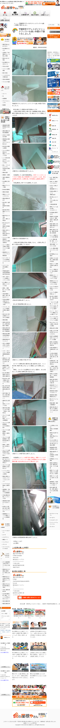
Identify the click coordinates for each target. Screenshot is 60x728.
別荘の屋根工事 (6, 601)
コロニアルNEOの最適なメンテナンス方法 (54, 288)
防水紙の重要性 (6, 189)
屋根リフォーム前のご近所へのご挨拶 (54, 477)
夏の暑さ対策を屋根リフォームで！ (6, 211)
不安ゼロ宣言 (6, 66)
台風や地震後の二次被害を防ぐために (54, 349)
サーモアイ (52, 517)
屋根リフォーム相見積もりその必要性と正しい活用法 (54, 472)
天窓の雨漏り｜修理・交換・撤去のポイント (6, 295)
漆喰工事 (54, 125)
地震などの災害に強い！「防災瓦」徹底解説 (54, 375)
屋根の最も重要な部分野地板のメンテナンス (6, 335)
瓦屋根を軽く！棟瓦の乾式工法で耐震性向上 (54, 362)
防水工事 (54, 142)
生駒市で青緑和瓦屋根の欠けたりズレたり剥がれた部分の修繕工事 (50, 604)
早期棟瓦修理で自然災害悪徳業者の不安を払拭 (6, 272)
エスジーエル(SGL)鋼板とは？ (6, 267)
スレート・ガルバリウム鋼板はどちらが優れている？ (54, 312)
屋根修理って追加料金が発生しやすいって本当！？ (54, 483)
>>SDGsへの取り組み (5, 630)
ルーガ (4, 534)
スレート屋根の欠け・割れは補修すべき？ (54, 271)
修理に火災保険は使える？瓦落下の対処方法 (54, 343)
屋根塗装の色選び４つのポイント (6, 502)
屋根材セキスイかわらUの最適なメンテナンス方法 (54, 282)
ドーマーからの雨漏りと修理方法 (6, 485)
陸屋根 (4, 105)
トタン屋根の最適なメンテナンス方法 (54, 250)
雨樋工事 (54, 138)
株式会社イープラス (18, 559)
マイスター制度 (6, 81)
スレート (5, 93)
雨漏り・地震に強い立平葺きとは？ (6, 446)
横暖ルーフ (5, 539)
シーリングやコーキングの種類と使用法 (6, 472)
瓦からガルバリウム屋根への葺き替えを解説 (54, 324)
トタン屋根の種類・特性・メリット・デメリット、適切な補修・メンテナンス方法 (54, 242)
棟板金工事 (54, 134)
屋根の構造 (5, 319)
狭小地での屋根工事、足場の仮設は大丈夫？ (54, 298)
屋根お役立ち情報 (54, 328)
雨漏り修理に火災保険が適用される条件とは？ (54, 225)
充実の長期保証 (6, 79)
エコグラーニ (6, 537)
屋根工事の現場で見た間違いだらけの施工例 (54, 381)
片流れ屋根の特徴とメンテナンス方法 (6, 497)
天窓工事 (54, 145)
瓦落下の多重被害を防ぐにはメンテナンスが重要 (54, 338)
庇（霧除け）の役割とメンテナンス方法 (6, 284)
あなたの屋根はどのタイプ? (5, 89)
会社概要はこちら (5, 666)
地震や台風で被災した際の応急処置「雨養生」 (6, 324)
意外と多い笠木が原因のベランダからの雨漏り (6, 316)
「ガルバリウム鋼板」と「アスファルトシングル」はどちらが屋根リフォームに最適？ (54, 305)
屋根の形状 (5, 172)
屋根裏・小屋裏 (6, 174)
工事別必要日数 (53, 204)
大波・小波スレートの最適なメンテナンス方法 (6, 278)
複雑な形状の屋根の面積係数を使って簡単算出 (6, 329)
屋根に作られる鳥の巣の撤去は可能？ (6, 585)
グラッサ (5, 544)
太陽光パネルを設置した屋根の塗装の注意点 (54, 260)
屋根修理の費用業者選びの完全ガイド (6, 127)
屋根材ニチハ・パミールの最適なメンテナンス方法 (54, 277)
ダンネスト (52, 526)
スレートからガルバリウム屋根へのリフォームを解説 (54, 318)
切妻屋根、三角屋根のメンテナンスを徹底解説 (6, 491)
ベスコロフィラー (54, 520)
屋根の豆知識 (6, 192)
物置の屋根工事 (6, 603)
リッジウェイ (6, 542)
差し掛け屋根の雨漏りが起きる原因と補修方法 (6, 374)
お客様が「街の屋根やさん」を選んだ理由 (6, 54)
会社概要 (3, 611)
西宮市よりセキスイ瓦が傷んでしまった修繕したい (40, 604)
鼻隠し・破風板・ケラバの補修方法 (6, 289)
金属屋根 (5, 98)
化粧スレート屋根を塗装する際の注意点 (54, 265)
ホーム (16, 23)
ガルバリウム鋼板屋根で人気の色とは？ (6, 466)
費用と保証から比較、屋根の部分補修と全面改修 (54, 231)
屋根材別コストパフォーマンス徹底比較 (6, 254)
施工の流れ (5, 72)
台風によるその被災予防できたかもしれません (54, 332)
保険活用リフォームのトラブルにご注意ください (54, 387)
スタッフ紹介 (4, 613)
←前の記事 (22, 604)
